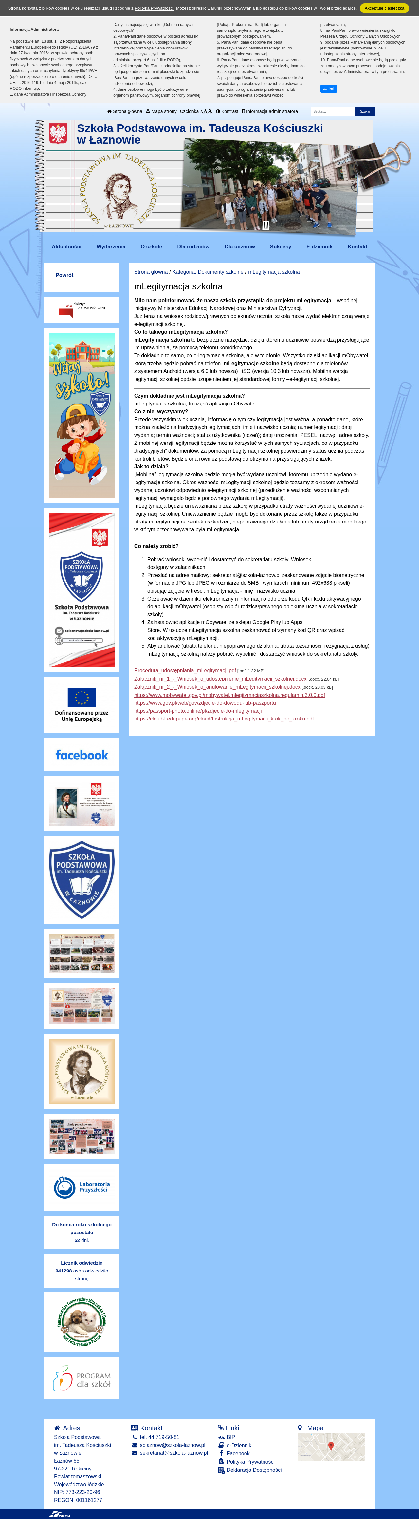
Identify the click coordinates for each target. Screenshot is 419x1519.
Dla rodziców (193, 246)
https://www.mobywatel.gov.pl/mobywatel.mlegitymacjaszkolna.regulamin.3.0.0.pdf (229, 695)
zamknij (328, 88)
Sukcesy (280, 246)
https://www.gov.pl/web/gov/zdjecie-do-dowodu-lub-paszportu (205, 703)
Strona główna (124, 111)
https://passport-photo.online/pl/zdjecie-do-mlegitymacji (198, 711)
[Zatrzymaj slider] (266, 225)
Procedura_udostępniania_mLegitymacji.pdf (185, 670)
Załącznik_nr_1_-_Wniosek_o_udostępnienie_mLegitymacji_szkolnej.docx (220, 678)
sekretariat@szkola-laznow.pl (169, 1453)
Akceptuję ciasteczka (384, 8)
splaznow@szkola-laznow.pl (168, 1445)
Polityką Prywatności (154, 8)
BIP (226, 1437)
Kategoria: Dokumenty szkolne (208, 272)
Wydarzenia (111, 246)
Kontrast (227, 111)
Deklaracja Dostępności (250, 1470)
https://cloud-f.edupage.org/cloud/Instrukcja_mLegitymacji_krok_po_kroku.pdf (224, 718)
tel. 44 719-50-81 (155, 1437)
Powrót (64, 275)
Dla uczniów (240, 246)
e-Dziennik (234, 1445)
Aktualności (67, 246)
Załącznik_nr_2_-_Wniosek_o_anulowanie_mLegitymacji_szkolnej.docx (217, 687)
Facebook (234, 1453)
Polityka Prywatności (246, 1461)
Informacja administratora (270, 111)
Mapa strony (161, 111)
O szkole (151, 246)
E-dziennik (319, 246)
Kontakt (357, 246)
